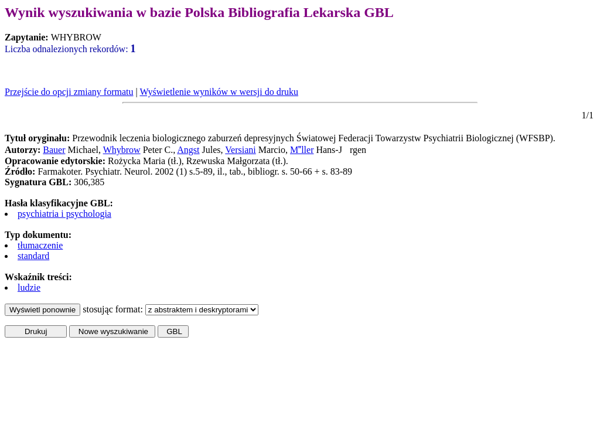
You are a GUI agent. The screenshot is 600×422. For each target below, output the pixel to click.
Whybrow (122, 150)
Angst (188, 150)
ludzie (29, 287)
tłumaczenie (40, 245)
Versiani (240, 150)
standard (33, 256)
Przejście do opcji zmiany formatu (69, 92)
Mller (302, 150)
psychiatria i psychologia (64, 214)
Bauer (54, 150)
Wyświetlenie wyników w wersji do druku (218, 92)
